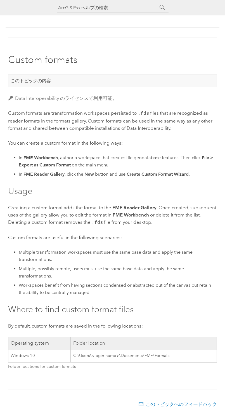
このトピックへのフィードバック (181, 403)
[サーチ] (162, 7)
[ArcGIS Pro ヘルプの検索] (107, 8)
